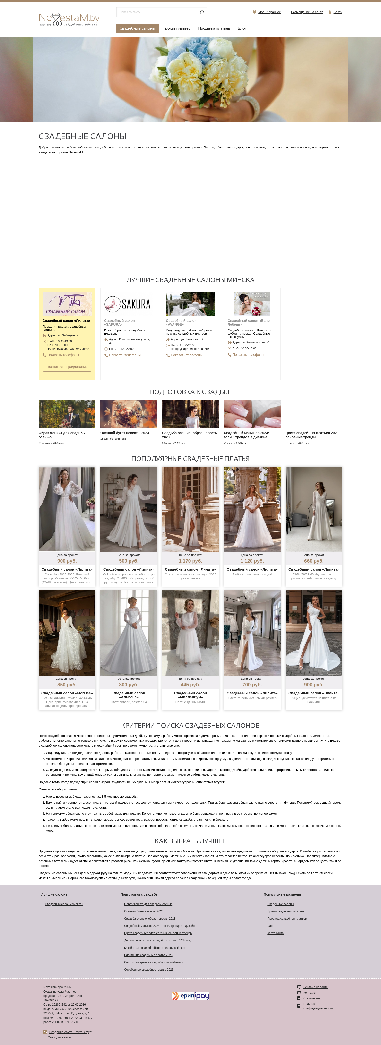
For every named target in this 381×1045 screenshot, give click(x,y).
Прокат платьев (176, 28)
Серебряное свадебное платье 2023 (148, 969)
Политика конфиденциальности (318, 1006)
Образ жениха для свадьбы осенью (148, 904)
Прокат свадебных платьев (285, 911)
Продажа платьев (214, 28)
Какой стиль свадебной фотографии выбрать (155, 947)
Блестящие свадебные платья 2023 (148, 955)
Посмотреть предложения (67, 367)
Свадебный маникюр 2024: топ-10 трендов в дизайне (160, 926)
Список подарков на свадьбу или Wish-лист (153, 962)
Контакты (309, 992)
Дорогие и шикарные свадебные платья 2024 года (158, 940)
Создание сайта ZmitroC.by (69, 1032)
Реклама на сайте (315, 987)
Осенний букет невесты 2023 (143, 911)
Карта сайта (275, 933)
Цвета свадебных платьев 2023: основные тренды (158, 933)
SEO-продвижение (57, 1037)
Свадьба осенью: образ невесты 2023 (149, 918)
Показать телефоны (63, 355)
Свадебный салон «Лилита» (64, 904)
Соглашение (311, 998)
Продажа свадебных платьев (287, 918)
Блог (242, 28)
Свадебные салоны (137, 28)
